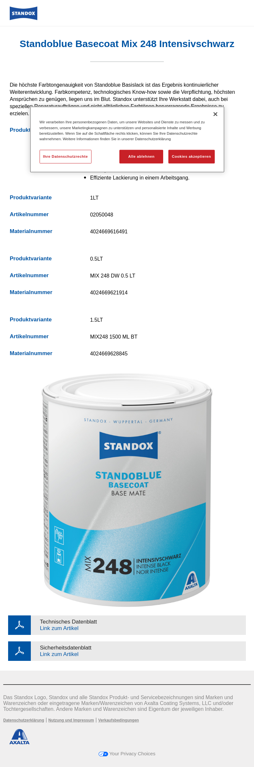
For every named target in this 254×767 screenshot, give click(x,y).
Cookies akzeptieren (191, 156)
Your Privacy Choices (127, 753)
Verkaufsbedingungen (118, 720)
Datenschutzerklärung (23, 720)
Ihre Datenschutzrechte (65, 156)
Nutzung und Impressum (71, 720)
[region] (127, 139)
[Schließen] (215, 114)
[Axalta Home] (23, 18)
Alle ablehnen (141, 156)
